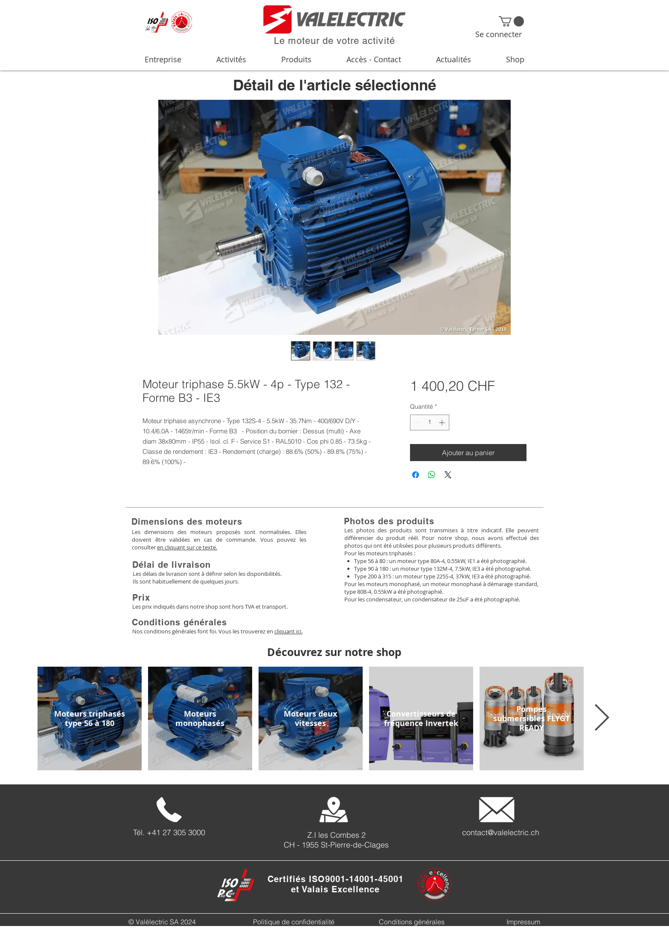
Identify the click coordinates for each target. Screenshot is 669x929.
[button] (511, 21)
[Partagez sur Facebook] (415, 475)
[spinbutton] (429, 422)
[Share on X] (448, 475)
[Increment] (442, 422)
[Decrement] (416, 422)
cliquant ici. (288, 631)
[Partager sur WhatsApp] (432, 475)
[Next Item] (601, 718)
